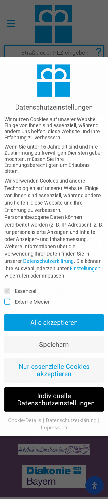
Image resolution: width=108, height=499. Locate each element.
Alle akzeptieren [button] (54, 308)
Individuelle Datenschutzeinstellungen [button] (56, 385)
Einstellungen (85, 254)
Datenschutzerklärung (48, 247)
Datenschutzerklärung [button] (72, 406)
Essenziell (22, 277)
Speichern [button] (54, 330)
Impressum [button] (54, 413)
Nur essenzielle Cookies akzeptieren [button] (54, 355)
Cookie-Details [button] (25, 406)
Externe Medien (29, 287)
